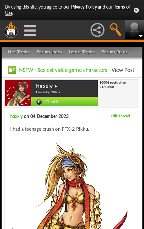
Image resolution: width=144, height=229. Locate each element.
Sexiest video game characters (72, 69)
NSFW (26, 69)
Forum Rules (114, 52)
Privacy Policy (84, 7)
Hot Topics (19, 52)
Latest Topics (82, 52)
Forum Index (49, 52)
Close (136, 10)
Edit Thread (120, 116)
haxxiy (44, 86)
